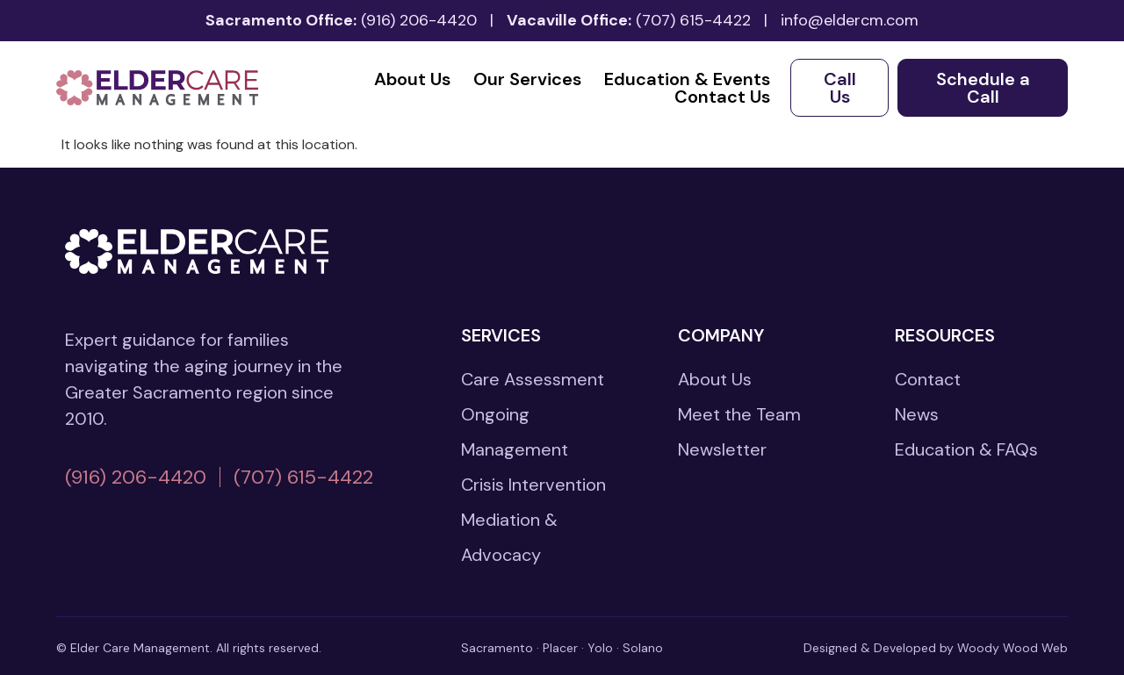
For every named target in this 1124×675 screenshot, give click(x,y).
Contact (928, 379)
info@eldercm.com (850, 20)
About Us (412, 79)
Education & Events (687, 79)
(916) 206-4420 (419, 20)
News (917, 414)
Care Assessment (532, 379)
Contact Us (722, 96)
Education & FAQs (966, 449)
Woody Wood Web (1012, 648)
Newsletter (722, 449)
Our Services (527, 79)
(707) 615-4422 (693, 20)
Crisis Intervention (533, 484)
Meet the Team (739, 414)
